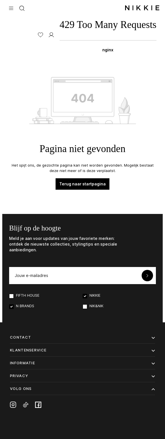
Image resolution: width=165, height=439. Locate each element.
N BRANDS (25, 306)
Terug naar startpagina (82, 183)
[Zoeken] (22, 7)
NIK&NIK (96, 306)
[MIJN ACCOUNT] (51, 34)
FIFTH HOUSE (27, 295)
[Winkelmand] (108, 34)
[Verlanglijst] (40, 34)
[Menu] (11, 7)
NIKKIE (94, 295)
